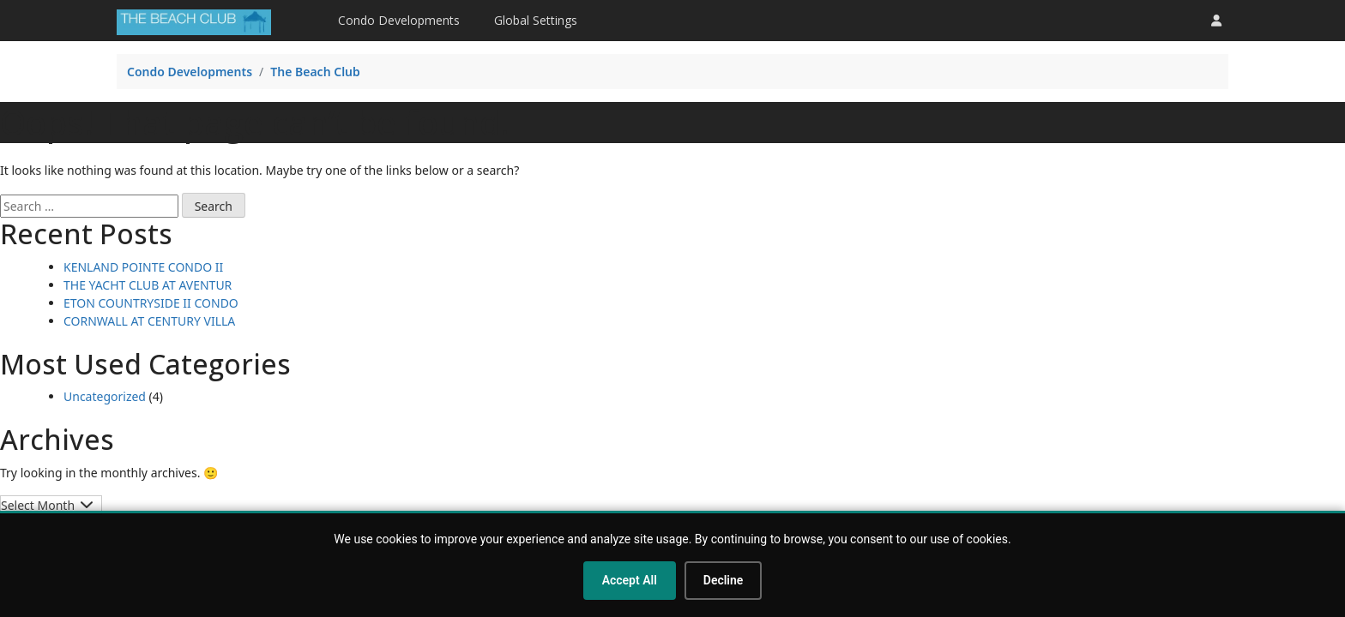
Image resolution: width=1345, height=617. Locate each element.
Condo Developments (399, 20)
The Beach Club (315, 71)
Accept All (629, 580)
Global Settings (535, 20)
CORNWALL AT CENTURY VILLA (149, 321)
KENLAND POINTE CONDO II (143, 267)
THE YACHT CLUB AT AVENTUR (147, 285)
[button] (1216, 20)
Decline (723, 580)
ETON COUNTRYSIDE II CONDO (150, 303)
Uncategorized (104, 396)
